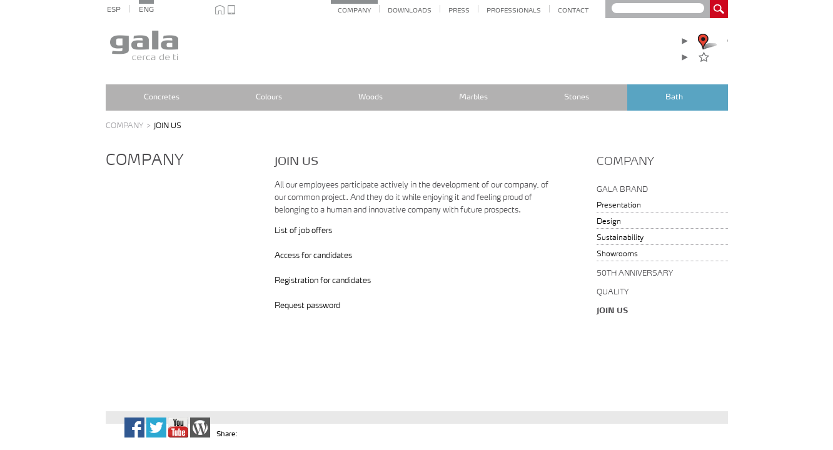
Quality (613, 292)
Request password (307, 306)
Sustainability (620, 238)
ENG (146, 10)
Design (609, 222)
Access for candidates (313, 256)
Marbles (473, 97)
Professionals (514, 11)
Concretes (161, 97)
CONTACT (573, 11)
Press (459, 11)
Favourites (721, 57)
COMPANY (354, 11)
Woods (370, 97)
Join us (612, 311)
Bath (674, 97)
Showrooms (617, 254)
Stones (576, 97)
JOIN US (167, 126)
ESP (114, 10)
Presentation (619, 205)
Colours (269, 97)
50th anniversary (635, 274)
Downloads (410, 11)
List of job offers (303, 231)
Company (130, 126)
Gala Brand (622, 190)
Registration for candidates (323, 281)
